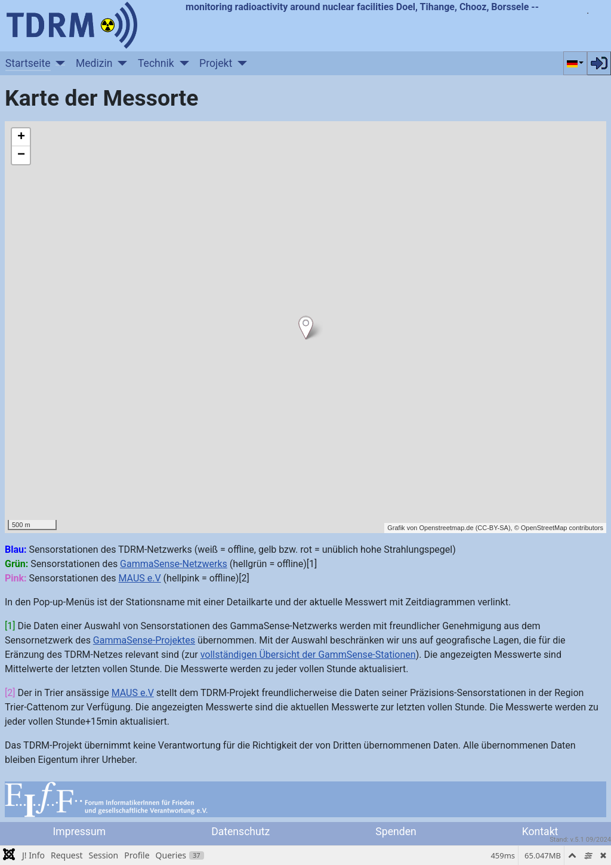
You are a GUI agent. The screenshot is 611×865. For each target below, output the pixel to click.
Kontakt (540, 832)
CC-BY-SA (492, 527)
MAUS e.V (139, 578)
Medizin (94, 63)
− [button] (21, 155)
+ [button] (21, 137)
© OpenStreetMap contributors (558, 527)
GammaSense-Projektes (144, 640)
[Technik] (181, 63)
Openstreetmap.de (446, 527)
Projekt (215, 63)
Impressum (79, 832)
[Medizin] (120, 63)
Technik (156, 63)
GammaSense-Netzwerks (173, 564)
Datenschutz (240, 832)
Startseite (28, 63)
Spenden (395, 832)
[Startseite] (58, 63)
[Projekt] (239, 63)
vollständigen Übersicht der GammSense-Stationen (308, 654)
